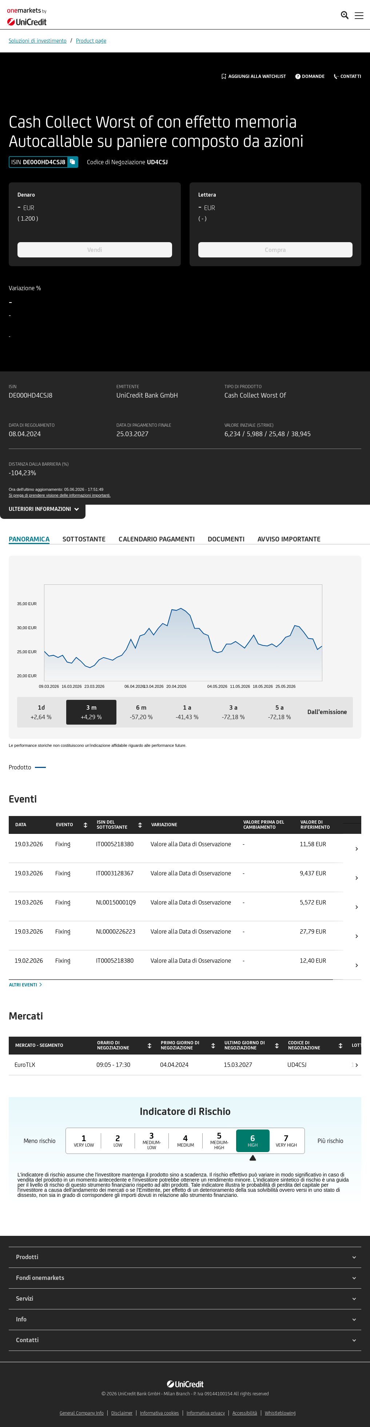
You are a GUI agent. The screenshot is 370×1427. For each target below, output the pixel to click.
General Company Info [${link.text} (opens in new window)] (82, 1413)
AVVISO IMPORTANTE (289, 539)
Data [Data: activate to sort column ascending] (20, 824)
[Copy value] (72, 161)
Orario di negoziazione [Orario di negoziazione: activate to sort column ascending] (113, 1045)
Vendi (94, 249)
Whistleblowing (280, 1413)
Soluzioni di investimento (38, 41)
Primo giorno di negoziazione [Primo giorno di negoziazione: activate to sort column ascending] (180, 1045)
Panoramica (29, 539)
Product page (91, 41)
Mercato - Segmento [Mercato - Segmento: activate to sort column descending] (39, 1045)
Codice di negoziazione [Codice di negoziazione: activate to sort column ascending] (304, 1045)
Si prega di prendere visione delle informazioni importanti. (60, 495)
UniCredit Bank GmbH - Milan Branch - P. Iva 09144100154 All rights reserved (193, 1393)
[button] (41, 712)
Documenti (226, 539)
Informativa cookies (159, 1413)
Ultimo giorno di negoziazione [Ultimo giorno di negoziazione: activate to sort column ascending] (244, 1045)
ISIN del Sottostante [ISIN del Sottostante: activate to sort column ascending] (112, 824)
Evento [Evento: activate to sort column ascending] (64, 824)
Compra (275, 249)
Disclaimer (121, 1413)
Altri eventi (26, 985)
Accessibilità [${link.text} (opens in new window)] (244, 1413)
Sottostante (84, 539)
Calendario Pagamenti (157, 539)
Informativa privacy (206, 1413)
